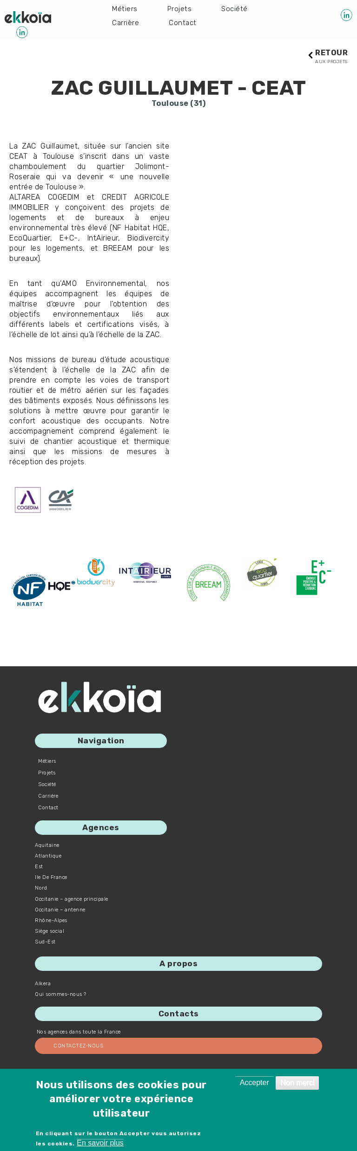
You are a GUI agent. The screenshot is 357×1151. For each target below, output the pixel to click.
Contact (183, 24)
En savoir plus (100, 1143)
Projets (180, 9)
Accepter (254, 1082)
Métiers (125, 9)
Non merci (297, 1082)
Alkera (43, 984)
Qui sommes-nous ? (60, 995)
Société (236, 9)
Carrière (125, 24)
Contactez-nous (78, 1046)
